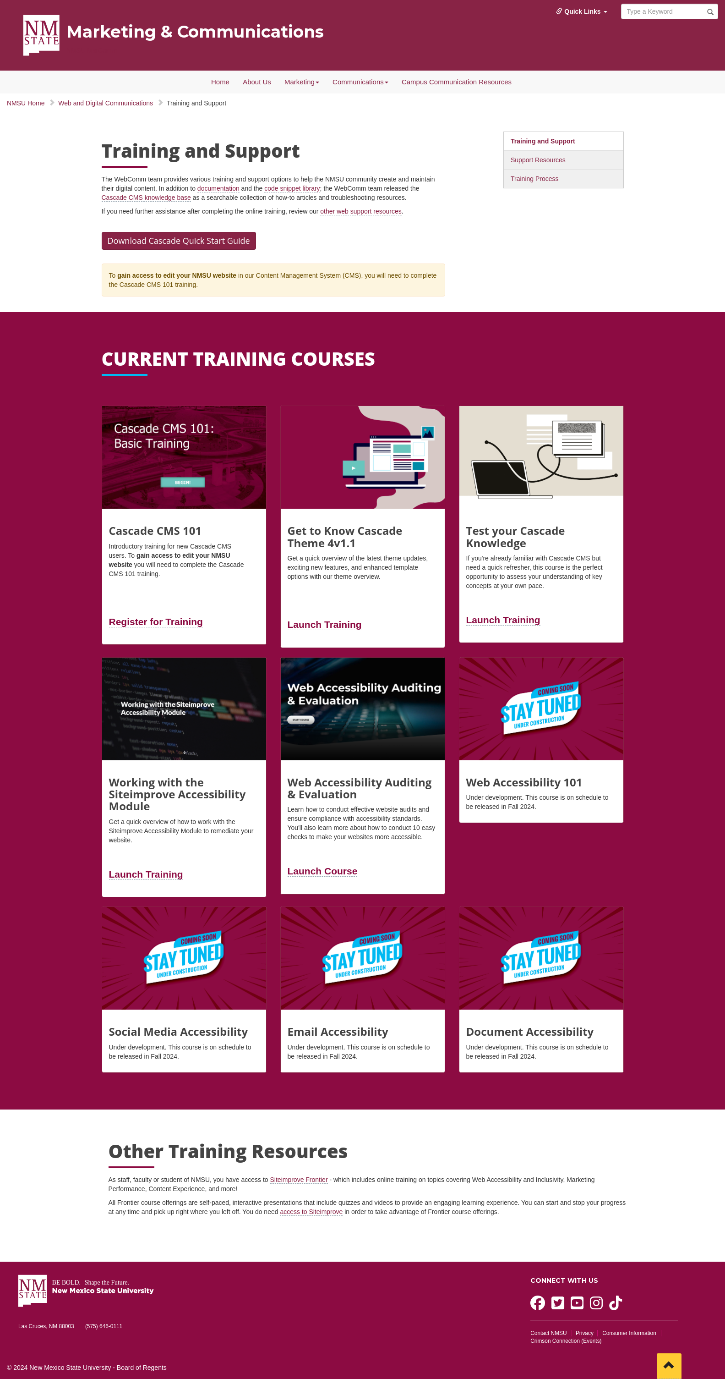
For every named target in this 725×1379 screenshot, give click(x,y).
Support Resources (538, 160)
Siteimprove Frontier (299, 1179)
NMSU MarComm (91, 50)
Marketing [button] (301, 82)
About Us (257, 82)
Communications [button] (360, 82)
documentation (218, 188)
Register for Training (156, 621)
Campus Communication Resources (457, 82)
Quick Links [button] (581, 11)
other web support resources (360, 211)
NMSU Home (25, 103)
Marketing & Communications (195, 32)
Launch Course (323, 871)
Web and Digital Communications (105, 103)
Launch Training (325, 624)
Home (220, 82)
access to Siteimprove (311, 1211)
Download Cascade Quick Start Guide (179, 240)
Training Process (535, 178)
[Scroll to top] (669, 1366)
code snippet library (292, 188)
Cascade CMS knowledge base (146, 197)
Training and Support (543, 141)
